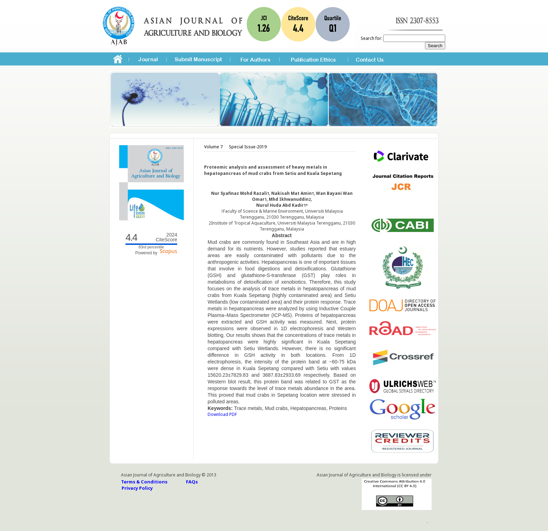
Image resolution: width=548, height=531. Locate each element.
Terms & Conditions (144, 482)
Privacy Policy (137, 488)
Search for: (371, 38)
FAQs (192, 482)
